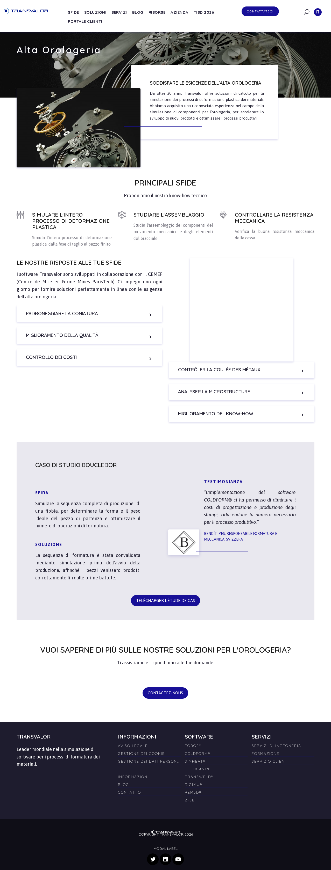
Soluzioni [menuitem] (95, 12)
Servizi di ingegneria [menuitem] (276, 737)
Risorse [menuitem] (157, 12)
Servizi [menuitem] (119, 12)
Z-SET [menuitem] (191, 791)
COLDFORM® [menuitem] (197, 745)
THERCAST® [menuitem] (197, 760)
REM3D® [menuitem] (193, 783)
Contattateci (260, 11)
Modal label (165, 840)
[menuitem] (149, 758)
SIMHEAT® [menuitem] (195, 752)
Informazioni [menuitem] (133, 768)
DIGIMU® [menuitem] (193, 776)
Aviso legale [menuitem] (133, 737)
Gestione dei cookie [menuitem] (141, 745)
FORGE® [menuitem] (193, 737)
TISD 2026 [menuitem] (204, 12)
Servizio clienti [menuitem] (270, 752)
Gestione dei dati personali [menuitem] (149, 752)
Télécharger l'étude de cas (165, 592)
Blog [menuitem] (137, 12)
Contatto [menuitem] (129, 783)
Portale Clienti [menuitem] (85, 21)
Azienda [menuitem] (179, 12)
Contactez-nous (165, 684)
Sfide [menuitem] (73, 12)
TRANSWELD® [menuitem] (199, 768)
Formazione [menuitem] (265, 745)
